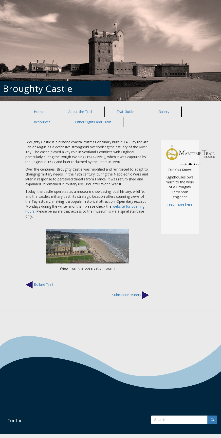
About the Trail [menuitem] (80, 111)
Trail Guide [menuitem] (125, 111)
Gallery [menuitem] (163, 111)
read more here (179, 204)
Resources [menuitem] (42, 122)
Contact (15, 420)
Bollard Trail (43, 284)
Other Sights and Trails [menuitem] (93, 122)
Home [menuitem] (39, 111)
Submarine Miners (126, 294)
